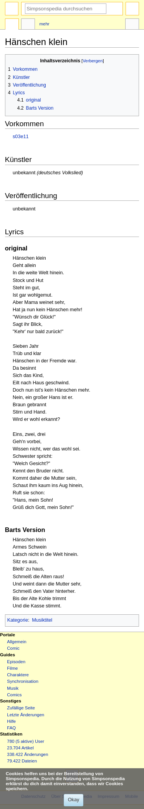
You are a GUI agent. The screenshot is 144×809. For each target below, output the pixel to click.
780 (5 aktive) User (25, 741)
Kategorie (17, 620)
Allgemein (16, 641)
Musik (12, 688)
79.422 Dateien (22, 761)
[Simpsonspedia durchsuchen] (65, 8)
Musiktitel (42, 620)
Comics (14, 694)
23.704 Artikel (20, 748)
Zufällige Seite (21, 708)
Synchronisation (22, 681)
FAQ (11, 728)
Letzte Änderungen (25, 714)
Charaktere (18, 674)
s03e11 (21, 136)
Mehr (45, 24)
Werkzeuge (132, 25)
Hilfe (11, 721)
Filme (12, 668)
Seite (11, 25)
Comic (13, 648)
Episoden (16, 661)
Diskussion (28, 25)
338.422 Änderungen (27, 754)
